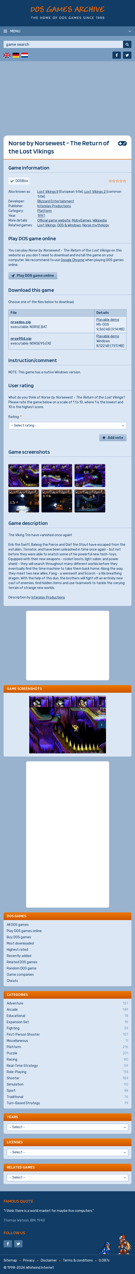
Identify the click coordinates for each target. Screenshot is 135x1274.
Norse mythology (95, 225)
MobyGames (81, 220)
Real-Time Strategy (67, 1065)
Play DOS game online (35, 276)
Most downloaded (20, 943)
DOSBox (22, 181)
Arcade (67, 1009)
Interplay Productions (54, 206)
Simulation (67, 1084)
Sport (67, 1090)
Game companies (20, 975)
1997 (41, 216)
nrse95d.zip (21, 339)
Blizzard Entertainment (55, 201)
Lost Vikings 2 (95, 192)
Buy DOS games (19, 937)
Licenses (15, 1142)
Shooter (67, 1078)
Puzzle (67, 1053)
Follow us (14, 1232)
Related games (21, 1167)
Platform (44, 211)
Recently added (19, 956)
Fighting (67, 1028)
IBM (32, 1220)
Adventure (67, 1003)
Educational (67, 1016)
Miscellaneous (67, 1041)
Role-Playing (67, 1072)
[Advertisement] (67, 94)
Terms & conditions (78, 1260)
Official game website (53, 220)
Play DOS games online (24, 931)
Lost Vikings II (47, 192)
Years (12, 1117)
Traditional (67, 1097)
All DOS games (18, 925)
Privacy (29, 1260)
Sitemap (10, 1260)
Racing (67, 1059)
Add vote (115, 438)
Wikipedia (100, 220)
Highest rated (17, 950)
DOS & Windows (69, 225)
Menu (15, 31)
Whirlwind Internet (40, 1268)
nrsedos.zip (21, 322)
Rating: (15, 417)
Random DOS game (21, 968)
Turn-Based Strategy (67, 1103)
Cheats (12, 981)
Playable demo (107, 320)
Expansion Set (67, 1022)
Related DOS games (22, 962)
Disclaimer (49, 1260)
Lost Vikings (46, 225)
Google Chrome (72, 260)
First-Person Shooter (67, 1034)
